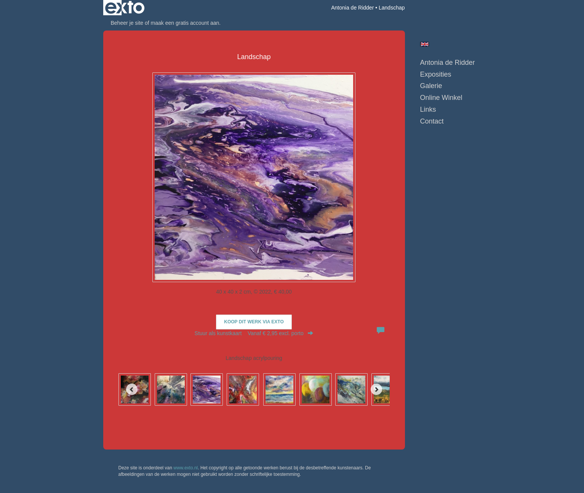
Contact (432, 121)
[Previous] (132, 389)
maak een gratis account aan (185, 23)
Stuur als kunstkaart (254, 333)
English (424, 44)
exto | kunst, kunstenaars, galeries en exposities (124, 7)
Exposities (435, 74)
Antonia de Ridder (352, 8)
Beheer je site (127, 23)
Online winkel (441, 97)
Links (428, 109)
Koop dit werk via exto (253, 321)
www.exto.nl (185, 468)
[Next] (376, 389)
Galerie (431, 86)
